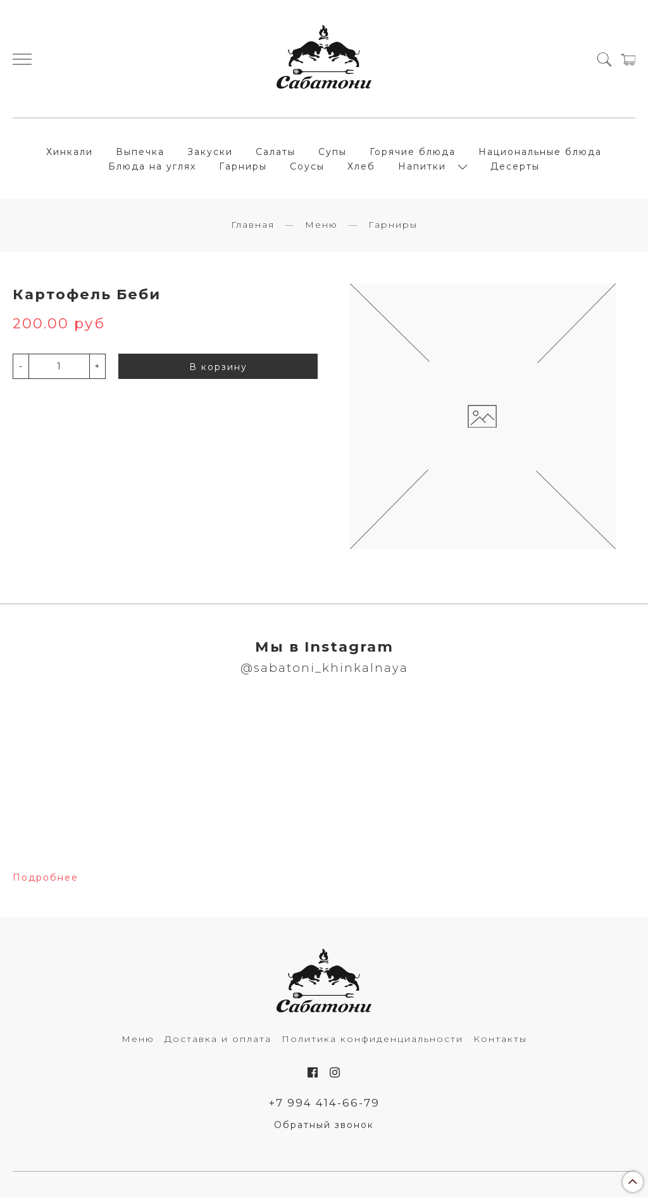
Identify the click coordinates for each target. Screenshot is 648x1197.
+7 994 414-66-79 (324, 1102)
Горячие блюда (413, 152)
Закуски (210, 152)
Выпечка (140, 152)
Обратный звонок (324, 1125)
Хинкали (69, 152)
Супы (332, 152)
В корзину (218, 367)
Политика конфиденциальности (372, 1039)
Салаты (276, 152)
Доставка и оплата (218, 1039)
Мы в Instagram (324, 646)
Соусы (307, 166)
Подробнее (45, 877)
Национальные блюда (540, 152)
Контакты (500, 1039)
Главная (253, 224)
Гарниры (243, 166)
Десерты (515, 166)
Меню (321, 224)
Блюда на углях (152, 166)
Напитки (422, 166)
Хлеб (361, 166)
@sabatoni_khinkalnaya (324, 668)
